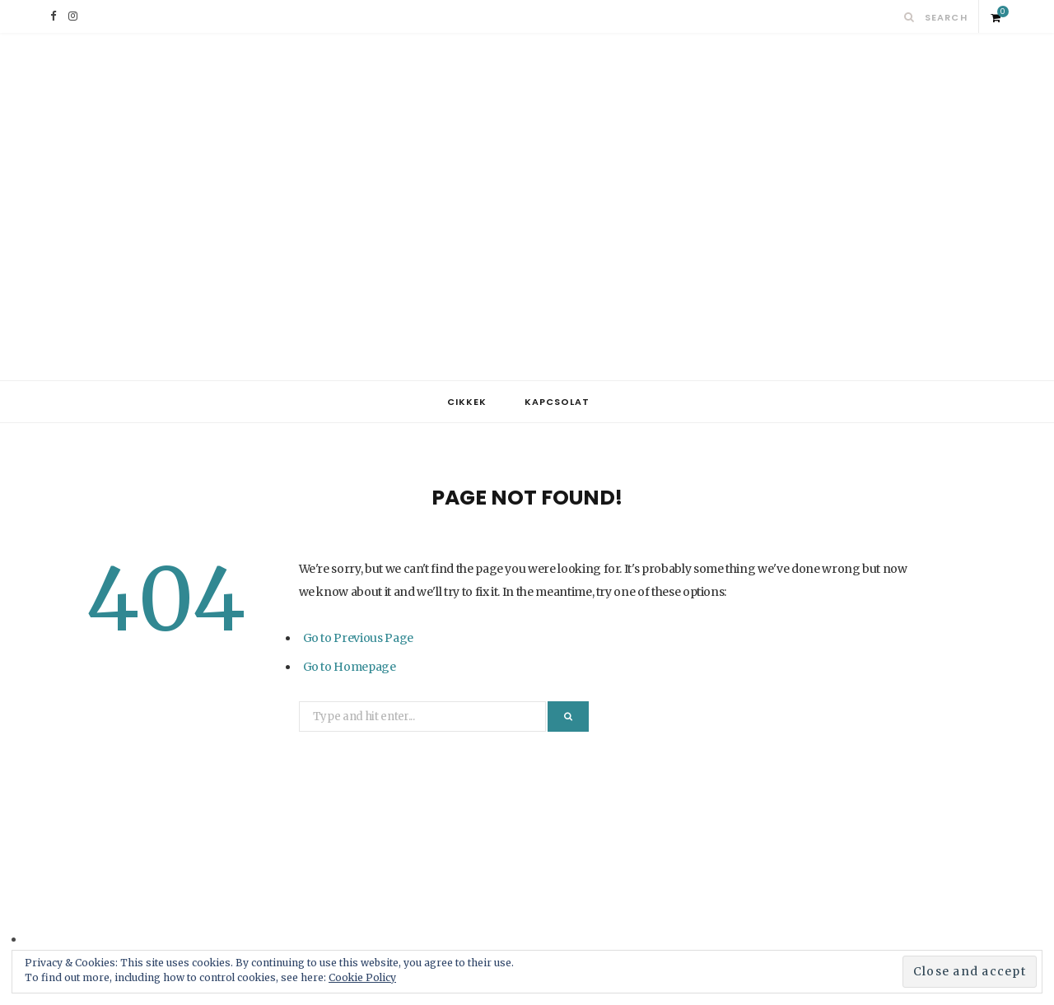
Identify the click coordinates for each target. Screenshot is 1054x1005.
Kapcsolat (557, 401)
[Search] (909, 17)
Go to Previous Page (358, 637)
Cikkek (467, 401)
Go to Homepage (349, 666)
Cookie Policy (362, 977)
